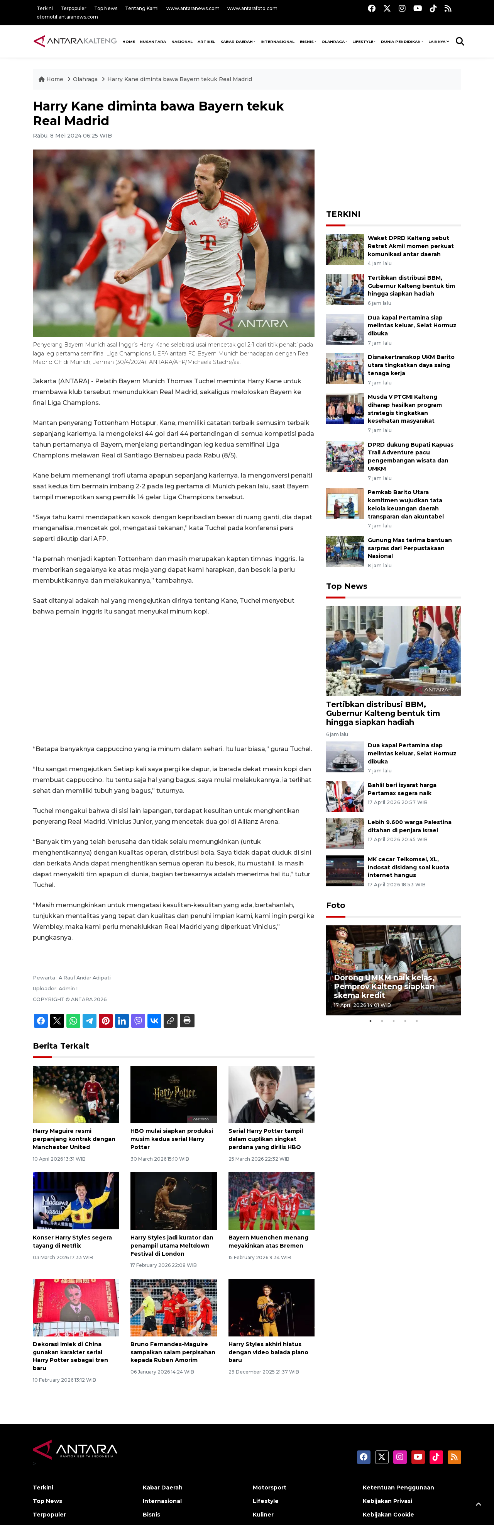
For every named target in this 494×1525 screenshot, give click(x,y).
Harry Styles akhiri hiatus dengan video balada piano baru (268, 1352)
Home (52, 79)
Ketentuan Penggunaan (398, 1487)
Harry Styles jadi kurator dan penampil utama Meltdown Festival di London (171, 1245)
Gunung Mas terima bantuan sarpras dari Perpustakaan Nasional (410, 548)
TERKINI (343, 214)
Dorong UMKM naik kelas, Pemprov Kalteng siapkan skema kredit (384, 986)
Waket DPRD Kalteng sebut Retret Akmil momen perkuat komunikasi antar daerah (411, 246)
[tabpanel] (393, 970)
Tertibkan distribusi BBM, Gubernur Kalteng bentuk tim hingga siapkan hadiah (411, 286)
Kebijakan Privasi (387, 1501)
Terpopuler (73, 8)
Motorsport (269, 1487)
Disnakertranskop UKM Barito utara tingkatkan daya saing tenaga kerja (411, 365)
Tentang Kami (142, 8)
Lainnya (436, 41)
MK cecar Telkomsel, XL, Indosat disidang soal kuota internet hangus (408, 867)
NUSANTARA (153, 41)
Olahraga (333, 41)
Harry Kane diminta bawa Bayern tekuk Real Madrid (179, 79)
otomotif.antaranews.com (67, 17)
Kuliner (263, 1514)
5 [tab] (417, 1021)
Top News (105, 8)
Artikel (206, 41)
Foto (335, 905)
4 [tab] (405, 1021)
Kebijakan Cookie (388, 1514)
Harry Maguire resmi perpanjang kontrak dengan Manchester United (74, 1139)
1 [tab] (370, 1021)
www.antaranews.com (193, 8)
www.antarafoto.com (252, 8)
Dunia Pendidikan (401, 41)
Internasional (277, 41)
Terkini (45, 8)
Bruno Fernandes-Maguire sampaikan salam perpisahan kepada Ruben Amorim (172, 1352)
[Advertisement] (174, 680)
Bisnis (307, 41)
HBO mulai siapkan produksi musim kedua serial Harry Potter (171, 1139)
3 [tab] (394, 1021)
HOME (128, 41)
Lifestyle (362, 41)
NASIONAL (182, 41)
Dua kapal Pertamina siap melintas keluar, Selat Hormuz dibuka (412, 325)
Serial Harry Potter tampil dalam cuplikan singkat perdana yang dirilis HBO (265, 1139)
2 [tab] (382, 1021)
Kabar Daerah (236, 41)
